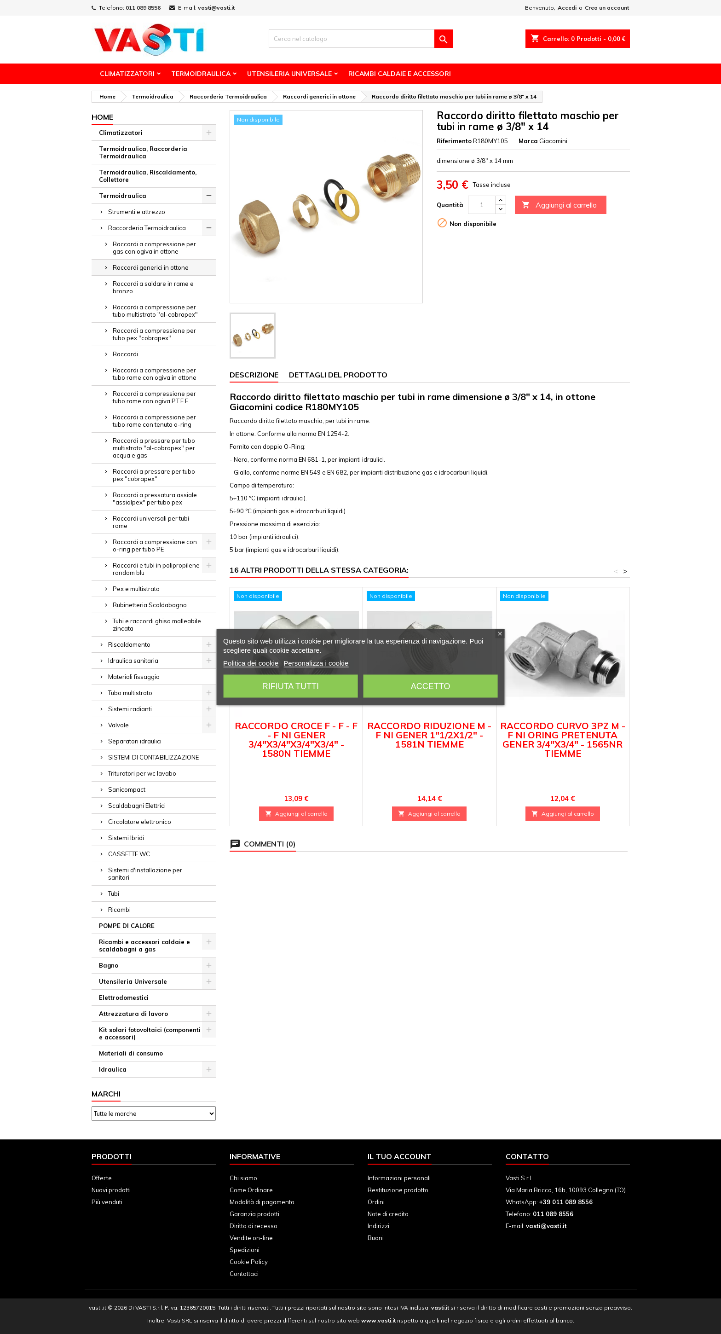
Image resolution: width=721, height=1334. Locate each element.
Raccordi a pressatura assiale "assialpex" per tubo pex (155, 498)
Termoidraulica (201, 74)
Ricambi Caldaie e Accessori (399, 74)
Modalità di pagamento (262, 1202)
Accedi (567, 7)
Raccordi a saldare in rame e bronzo (153, 287)
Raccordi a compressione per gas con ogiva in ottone (154, 247)
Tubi (113, 893)
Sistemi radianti (130, 709)
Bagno (108, 965)
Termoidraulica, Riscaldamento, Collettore (147, 175)
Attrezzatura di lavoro (133, 1013)
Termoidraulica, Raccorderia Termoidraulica (143, 152)
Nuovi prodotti (111, 1190)
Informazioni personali (399, 1178)
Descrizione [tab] (254, 374)
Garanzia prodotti (254, 1214)
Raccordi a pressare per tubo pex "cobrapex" (154, 475)
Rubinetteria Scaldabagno (150, 605)
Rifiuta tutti (290, 686)
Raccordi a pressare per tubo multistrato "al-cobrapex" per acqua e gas (154, 448)
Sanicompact (126, 789)
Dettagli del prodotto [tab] (338, 374)
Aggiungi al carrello (559, 205)
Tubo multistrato (130, 692)
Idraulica (113, 1069)
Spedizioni (245, 1249)
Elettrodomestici (124, 997)
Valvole (118, 725)
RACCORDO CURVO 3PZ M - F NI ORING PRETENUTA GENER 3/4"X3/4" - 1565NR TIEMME (562, 739)
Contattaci (244, 1273)
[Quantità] (482, 205)
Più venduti (107, 1202)
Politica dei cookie (250, 663)
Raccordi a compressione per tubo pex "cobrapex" (154, 334)
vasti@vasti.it (216, 7)
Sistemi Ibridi (126, 837)
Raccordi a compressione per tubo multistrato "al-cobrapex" (155, 310)
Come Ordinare (251, 1190)
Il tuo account (400, 1156)
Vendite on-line (251, 1237)
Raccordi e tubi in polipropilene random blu (156, 569)
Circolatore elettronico (139, 821)
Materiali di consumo (131, 1053)
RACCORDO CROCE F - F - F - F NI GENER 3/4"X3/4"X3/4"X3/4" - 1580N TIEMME (296, 739)
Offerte (102, 1178)
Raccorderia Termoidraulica (147, 228)
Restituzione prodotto (398, 1190)
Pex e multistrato (136, 588)
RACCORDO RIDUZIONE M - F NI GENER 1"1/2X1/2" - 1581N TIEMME (429, 735)
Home (102, 117)
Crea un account (607, 7)
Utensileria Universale (289, 74)
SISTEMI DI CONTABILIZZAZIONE (153, 757)
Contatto (527, 1156)
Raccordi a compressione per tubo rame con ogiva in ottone (154, 373)
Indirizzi (378, 1226)
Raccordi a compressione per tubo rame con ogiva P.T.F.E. (154, 397)
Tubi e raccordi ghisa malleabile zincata (157, 624)
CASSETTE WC (129, 854)
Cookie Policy (249, 1261)
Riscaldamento (129, 644)
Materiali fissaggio (134, 676)
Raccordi (125, 354)
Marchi (106, 1093)
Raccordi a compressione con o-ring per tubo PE (155, 545)
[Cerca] (361, 38)
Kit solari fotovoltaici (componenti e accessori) (150, 1033)
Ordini (376, 1202)
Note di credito (388, 1214)
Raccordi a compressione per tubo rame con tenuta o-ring (154, 420)
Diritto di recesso (253, 1226)
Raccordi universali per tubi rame (151, 522)
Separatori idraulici (135, 741)
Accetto (430, 686)
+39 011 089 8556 (566, 1202)
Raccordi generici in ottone (151, 267)
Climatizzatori (127, 74)
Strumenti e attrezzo (136, 211)
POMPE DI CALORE (127, 925)
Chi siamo (243, 1178)
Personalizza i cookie (315, 663)
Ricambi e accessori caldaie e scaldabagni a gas (144, 945)
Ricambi (119, 909)
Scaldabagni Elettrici (137, 805)
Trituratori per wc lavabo (142, 773)
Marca (528, 141)
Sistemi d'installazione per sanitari (145, 873)
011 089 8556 (143, 7)
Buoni (376, 1237)
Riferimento (454, 141)
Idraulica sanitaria (133, 660)
